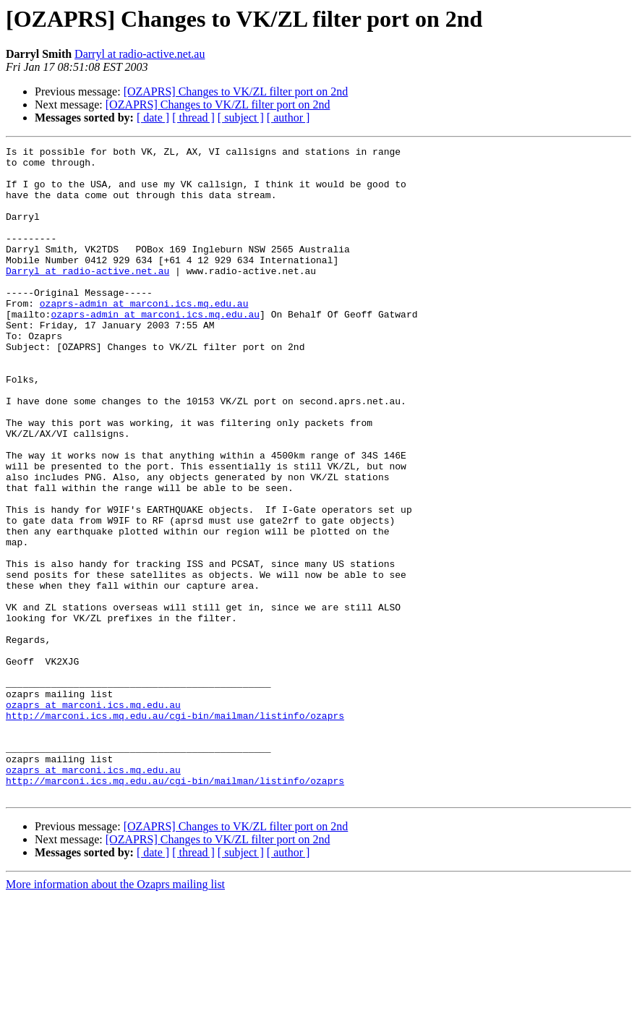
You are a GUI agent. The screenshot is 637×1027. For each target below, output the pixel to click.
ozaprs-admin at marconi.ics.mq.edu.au (144, 335)
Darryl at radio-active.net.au (139, 54)
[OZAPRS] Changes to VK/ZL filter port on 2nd (236, 91)
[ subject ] (241, 117)
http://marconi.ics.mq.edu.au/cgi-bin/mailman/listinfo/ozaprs (175, 830)
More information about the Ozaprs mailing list (115, 1014)
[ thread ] (193, 117)
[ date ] (153, 117)
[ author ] (288, 117)
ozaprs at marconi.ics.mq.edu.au (93, 817)
